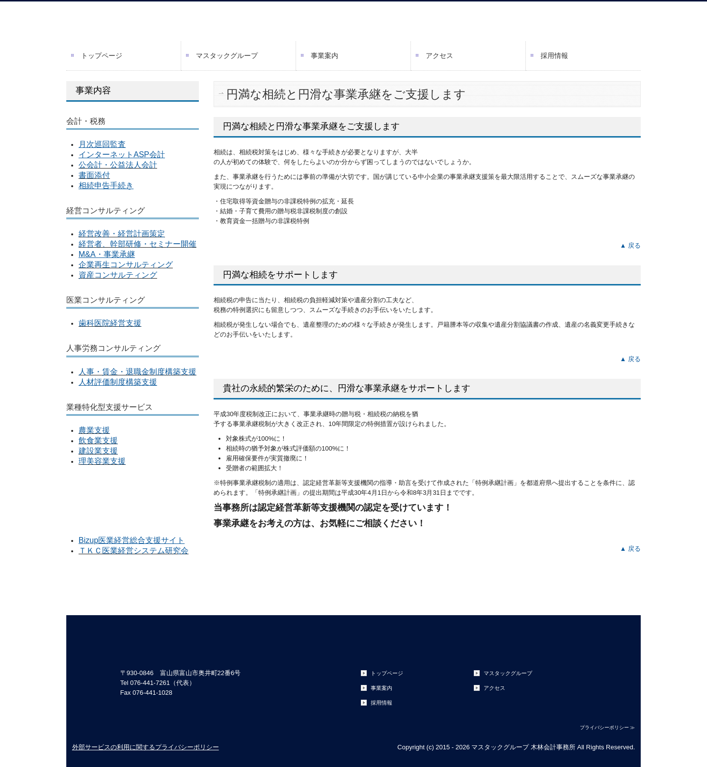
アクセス (439, 55)
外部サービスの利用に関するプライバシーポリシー (145, 747)
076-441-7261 (150, 682)
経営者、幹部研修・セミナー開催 (137, 244)
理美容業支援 (102, 461)
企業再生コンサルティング (126, 264)
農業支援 (94, 430)
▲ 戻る (630, 245)
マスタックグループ (227, 55)
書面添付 (94, 175)
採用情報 (554, 55)
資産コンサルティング (118, 275)
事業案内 (324, 55)
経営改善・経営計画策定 (122, 233)
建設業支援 (98, 451)
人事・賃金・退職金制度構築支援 (137, 372)
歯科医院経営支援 (110, 323)
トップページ (101, 55)
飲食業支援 (98, 440)
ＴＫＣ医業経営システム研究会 (134, 550)
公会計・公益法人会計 (118, 165)
